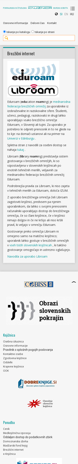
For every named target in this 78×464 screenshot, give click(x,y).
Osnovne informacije (15, 23)
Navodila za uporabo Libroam (27, 256)
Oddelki (7, 362)
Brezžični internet (13, 449)
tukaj (21, 150)
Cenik (6, 429)
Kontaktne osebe (13, 354)
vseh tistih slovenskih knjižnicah (31, 245)
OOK (6, 370)
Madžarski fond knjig (15, 445)
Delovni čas (38, 23)
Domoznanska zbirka (15, 441)
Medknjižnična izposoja (17, 433)
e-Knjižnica (9, 454)
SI (61, 14)
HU (72, 14)
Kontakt (52, 23)
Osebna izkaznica (13, 341)
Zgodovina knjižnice (15, 358)
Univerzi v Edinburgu (21, 138)
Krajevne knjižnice (13, 366)
